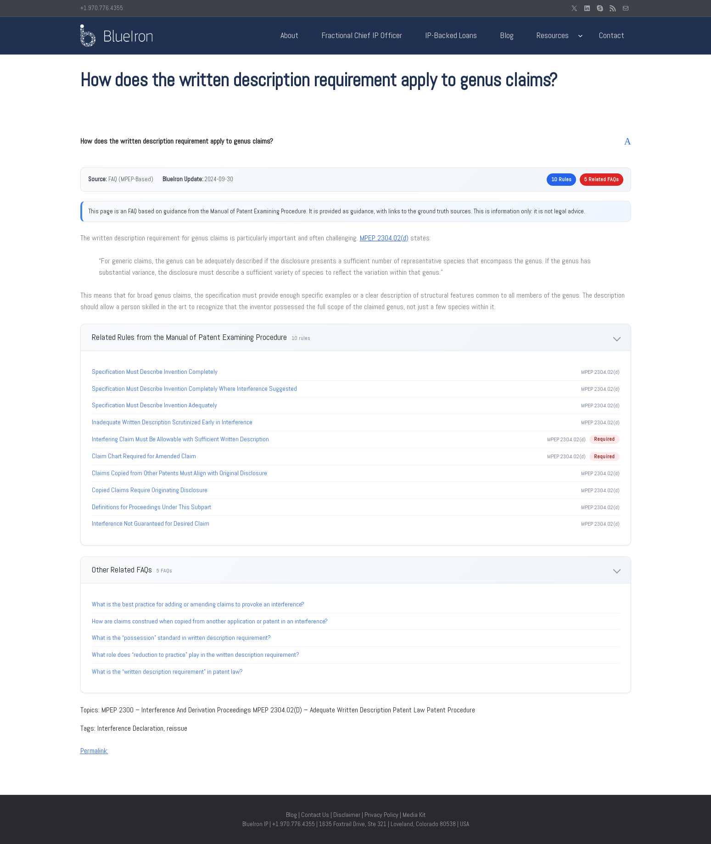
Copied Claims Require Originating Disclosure (149, 490)
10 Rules (561, 179)
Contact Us (315, 815)
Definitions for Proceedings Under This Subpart (151, 507)
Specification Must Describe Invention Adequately (154, 405)
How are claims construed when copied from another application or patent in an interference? (210, 621)
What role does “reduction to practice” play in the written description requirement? (195, 654)
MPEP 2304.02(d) (384, 238)
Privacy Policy (381, 815)
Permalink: (94, 750)
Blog (291, 815)
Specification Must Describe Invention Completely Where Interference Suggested (194, 388)
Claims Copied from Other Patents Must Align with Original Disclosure (179, 473)
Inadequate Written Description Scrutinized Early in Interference (172, 422)
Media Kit (414, 815)
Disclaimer (346, 815)
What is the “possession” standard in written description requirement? (181, 637)
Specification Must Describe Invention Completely (155, 371)
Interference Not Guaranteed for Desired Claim (150, 523)
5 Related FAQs (601, 179)
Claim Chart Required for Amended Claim (144, 456)
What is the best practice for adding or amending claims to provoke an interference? (198, 604)
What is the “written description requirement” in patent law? (167, 671)
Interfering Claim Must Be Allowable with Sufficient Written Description (180, 439)
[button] (355, 141)
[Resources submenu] (580, 35)
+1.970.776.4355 (101, 8)
